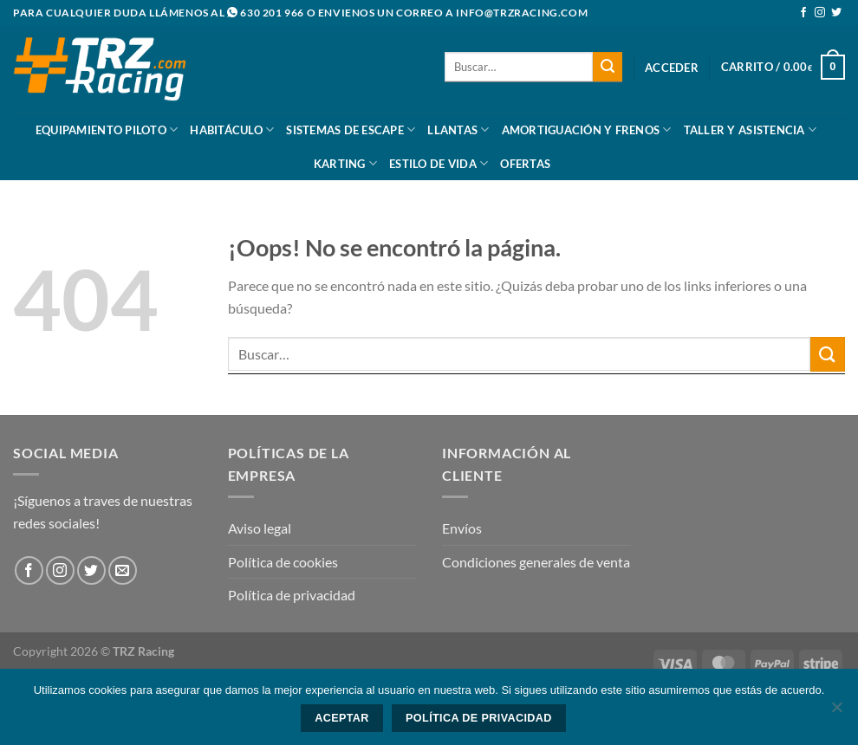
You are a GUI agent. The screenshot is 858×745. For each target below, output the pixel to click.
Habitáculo (232, 129)
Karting (345, 163)
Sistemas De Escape (350, 129)
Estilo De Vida (438, 163)
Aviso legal (259, 528)
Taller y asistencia (750, 129)
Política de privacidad (291, 594)
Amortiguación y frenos (587, 129)
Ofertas (525, 164)
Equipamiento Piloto (107, 129)
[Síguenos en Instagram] (820, 13)
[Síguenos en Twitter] (836, 13)
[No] (836, 712)
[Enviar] (607, 66)
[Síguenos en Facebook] (803, 13)
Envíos (462, 528)
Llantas (458, 129)
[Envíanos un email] (122, 570)
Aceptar (342, 718)
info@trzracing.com (522, 12)
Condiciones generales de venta (536, 562)
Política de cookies (283, 562)
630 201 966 (272, 12)
